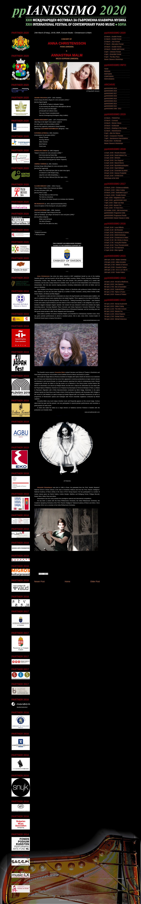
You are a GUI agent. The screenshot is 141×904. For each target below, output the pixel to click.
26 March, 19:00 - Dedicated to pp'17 (116, 192)
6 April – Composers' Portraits (113, 136)
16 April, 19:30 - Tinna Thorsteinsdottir (116, 245)
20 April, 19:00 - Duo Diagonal (113, 160)
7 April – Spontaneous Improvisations (116, 138)
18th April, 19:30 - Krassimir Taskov (115, 267)
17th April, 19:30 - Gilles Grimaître (115, 262)
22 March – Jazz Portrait (112, 41)
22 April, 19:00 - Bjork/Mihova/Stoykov (116, 165)
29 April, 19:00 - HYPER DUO (113, 175)
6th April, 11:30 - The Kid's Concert (115, 309)
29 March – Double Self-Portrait (114, 49)
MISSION (107, 71)
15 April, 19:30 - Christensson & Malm (116, 237)
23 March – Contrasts (111, 120)
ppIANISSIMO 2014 (110, 101)
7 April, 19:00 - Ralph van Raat (114, 203)
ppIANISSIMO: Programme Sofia (114, 213)
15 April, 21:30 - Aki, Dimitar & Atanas (116, 240)
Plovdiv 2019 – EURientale (112, 141)
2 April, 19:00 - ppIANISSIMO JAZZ (115, 200)
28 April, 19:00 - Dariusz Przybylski (115, 173)
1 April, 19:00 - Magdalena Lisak (114, 197)
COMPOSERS (109, 76)
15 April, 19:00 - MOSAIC (112, 158)
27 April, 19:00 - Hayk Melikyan (114, 168)
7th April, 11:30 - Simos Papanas (114, 314)
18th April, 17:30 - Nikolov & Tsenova (116, 264)
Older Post (95, 581)
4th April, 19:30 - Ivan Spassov (114, 284)
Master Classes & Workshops (113, 59)
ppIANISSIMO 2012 (110, 106)
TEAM (106, 69)
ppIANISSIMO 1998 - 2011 (112, 108)
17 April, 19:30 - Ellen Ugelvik (113, 250)
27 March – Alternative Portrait (114, 44)
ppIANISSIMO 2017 (110, 93)
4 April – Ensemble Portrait (112, 54)
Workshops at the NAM (111, 178)
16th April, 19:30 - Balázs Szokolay (115, 259)
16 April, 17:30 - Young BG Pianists (115, 242)
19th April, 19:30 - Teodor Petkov (114, 272)
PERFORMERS (109, 79)
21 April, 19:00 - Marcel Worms (114, 163)
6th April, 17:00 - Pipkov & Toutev (114, 292)
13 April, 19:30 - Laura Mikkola (114, 227)
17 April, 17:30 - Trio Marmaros (114, 247)
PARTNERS (108, 74)
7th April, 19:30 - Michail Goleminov (115, 319)
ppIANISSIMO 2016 (110, 96)
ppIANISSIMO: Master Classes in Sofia (116, 218)
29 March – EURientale (111, 125)
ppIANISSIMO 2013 (110, 103)
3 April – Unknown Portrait (112, 52)
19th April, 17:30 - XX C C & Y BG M (115, 270)
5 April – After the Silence (112, 133)
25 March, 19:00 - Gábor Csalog (114, 190)
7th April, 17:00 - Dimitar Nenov (114, 316)
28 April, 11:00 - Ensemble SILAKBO (116, 170)
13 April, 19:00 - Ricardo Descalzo (115, 153)
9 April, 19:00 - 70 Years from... (114, 208)
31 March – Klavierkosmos (112, 131)
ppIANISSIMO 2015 (110, 98)
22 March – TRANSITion (112, 118)
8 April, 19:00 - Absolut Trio (112, 205)
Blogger (79, 900)
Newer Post (39, 581)
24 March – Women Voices (112, 123)
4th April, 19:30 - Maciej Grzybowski (115, 304)
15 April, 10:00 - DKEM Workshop (115, 235)
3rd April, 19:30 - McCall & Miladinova (116, 281)
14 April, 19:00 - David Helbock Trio (115, 155)
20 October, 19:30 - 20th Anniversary (116, 210)
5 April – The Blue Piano (112, 57)
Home (67, 581)
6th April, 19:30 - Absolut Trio (113, 311)
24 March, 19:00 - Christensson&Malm (116, 187)
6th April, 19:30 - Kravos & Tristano (115, 294)
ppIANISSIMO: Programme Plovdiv (115, 215)
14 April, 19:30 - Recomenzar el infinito (116, 232)
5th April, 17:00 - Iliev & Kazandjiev (115, 287)
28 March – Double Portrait (112, 46)
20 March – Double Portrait (112, 36)
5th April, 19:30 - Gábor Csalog (114, 306)
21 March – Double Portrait (112, 39)
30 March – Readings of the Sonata (115, 128)
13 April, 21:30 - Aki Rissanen (113, 230)
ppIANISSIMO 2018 (110, 91)
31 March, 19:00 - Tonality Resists (115, 195)
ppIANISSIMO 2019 (110, 88)
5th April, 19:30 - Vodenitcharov (114, 289)
